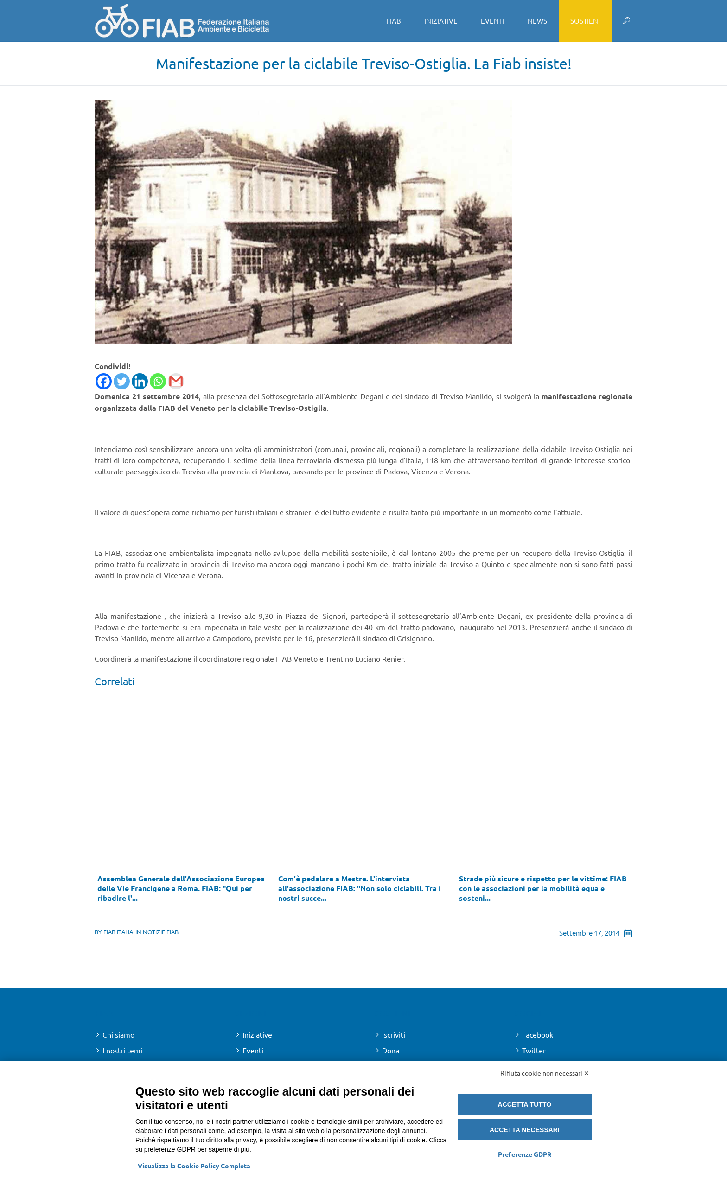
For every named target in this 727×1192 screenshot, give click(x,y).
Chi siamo (118, 1034)
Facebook (537, 1034)
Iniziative (257, 1034)
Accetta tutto (525, 1104)
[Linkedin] (140, 381)
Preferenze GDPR (524, 1154)
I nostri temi (122, 1050)
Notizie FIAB (161, 932)
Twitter (534, 1050)
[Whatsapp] (158, 381)
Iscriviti (393, 1034)
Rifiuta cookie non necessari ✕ (544, 1073)
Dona (390, 1050)
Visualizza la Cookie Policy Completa (194, 1165)
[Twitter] (122, 381)
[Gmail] (176, 381)
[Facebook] (104, 381)
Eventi (252, 1050)
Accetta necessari (525, 1130)
